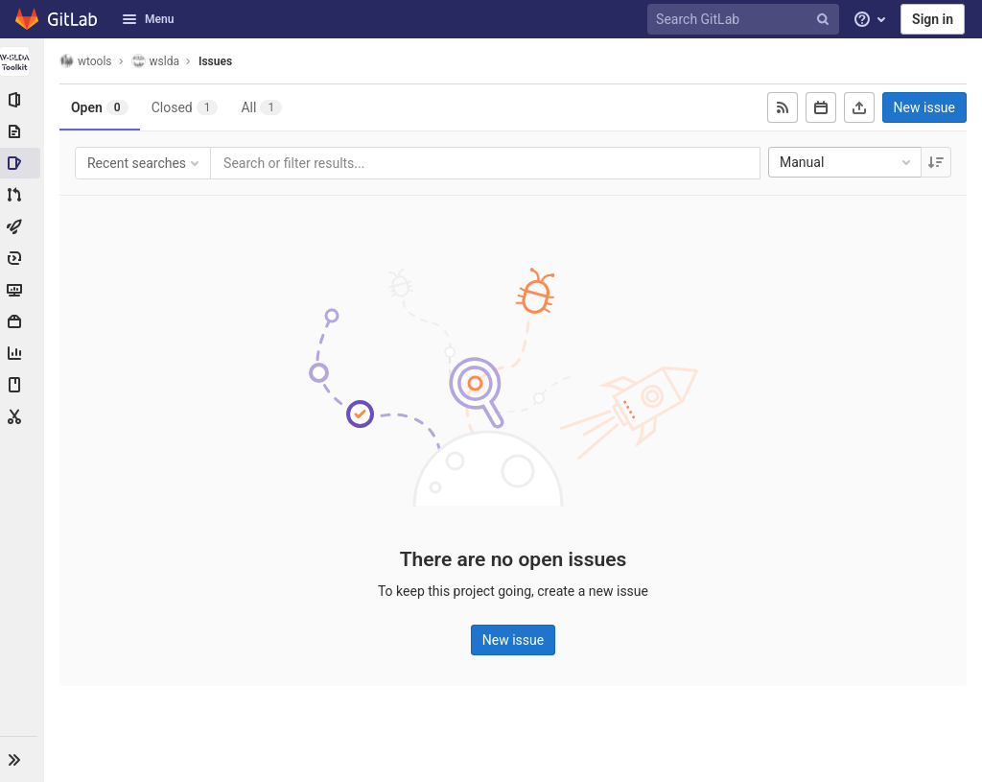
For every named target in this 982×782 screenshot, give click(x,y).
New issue (924, 107)
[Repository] (23, 131)
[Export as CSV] (859, 107)
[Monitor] (23, 289)
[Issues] (23, 163)
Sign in (932, 19)
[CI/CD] (23, 226)
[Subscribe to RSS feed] (782, 107)
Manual (847, 162)
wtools (87, 61)
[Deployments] (23, 258)
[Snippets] (23, 416)
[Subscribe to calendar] (821, 107)
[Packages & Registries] (23, 321)
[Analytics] (23, 353)
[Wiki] (23, 384)
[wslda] (23, 61)
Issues (217, 61)
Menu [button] (148, 19)
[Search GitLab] (746, 20)
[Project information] (23, 99)
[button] (23, 759)
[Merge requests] (23, 194)
